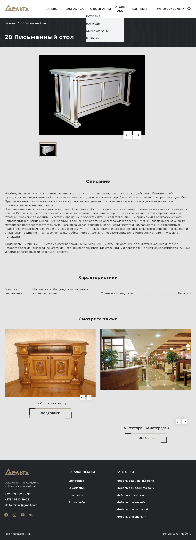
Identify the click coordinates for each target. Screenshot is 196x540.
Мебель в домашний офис (135, 480)
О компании (100, 8)
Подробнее (50, 413)
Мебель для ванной (130, 502)
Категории (125, 472)
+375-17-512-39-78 (17, 499)
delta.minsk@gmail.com (21, 505)
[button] (127, 135)
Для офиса (74, 8)
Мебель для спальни (131, 516)
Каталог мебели (82, 472)
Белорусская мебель (176, 533)
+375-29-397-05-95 (168, 8)
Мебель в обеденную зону (135, 488)
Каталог (52, 8)
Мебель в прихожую (130, 495)
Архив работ (120, 8)
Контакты (140, 8)
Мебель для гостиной (132, 509)
